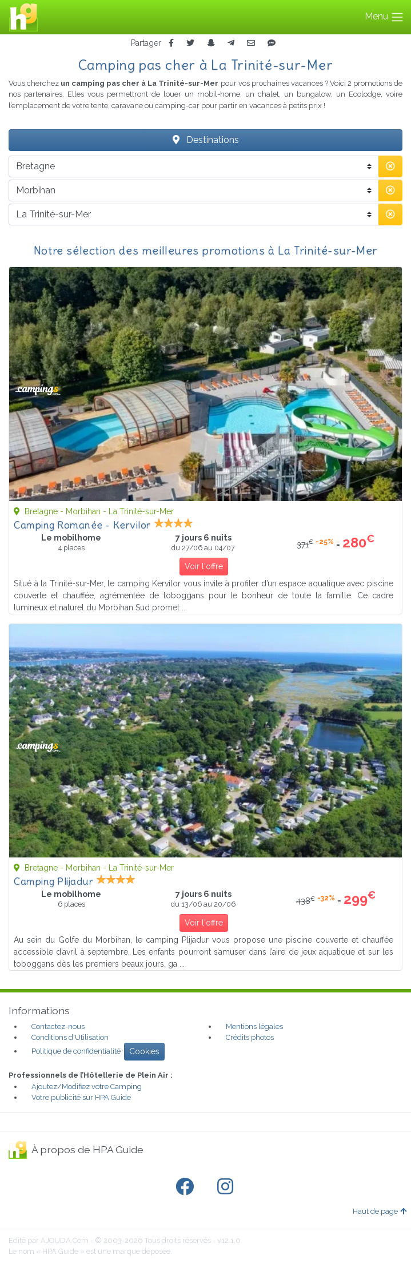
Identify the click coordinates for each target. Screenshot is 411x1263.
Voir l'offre (204, 566)
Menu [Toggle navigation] (384, 17)
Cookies (144, 1051)
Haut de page (379, 1211)
